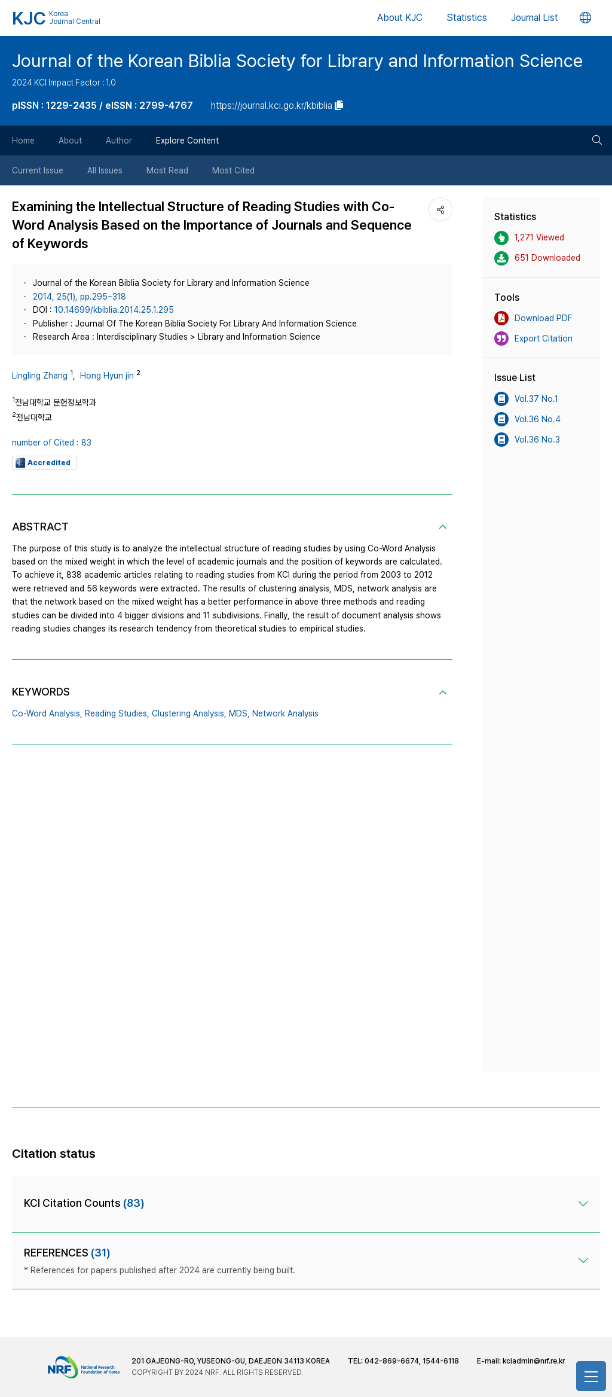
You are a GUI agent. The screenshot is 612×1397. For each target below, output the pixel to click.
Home (23, 140)
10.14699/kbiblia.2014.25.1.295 (114, 310)
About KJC (400, 17)
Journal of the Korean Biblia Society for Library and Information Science (297, 60)
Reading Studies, (117, 713)
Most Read (167, 170)
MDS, (239, 713)
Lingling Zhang (40, 375)
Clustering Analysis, (189, 713)
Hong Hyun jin (107, 375)
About (70, 140)
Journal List (534, 17)
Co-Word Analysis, (47, 713)
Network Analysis (285, 713)
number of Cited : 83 (51, 442)
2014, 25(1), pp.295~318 (79, 296)
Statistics (466, 17)
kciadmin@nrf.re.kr (534, 1361)
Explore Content (187, 140)
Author (119, 140)
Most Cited (233, 170)
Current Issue (37, 170)
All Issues (105, 170)
